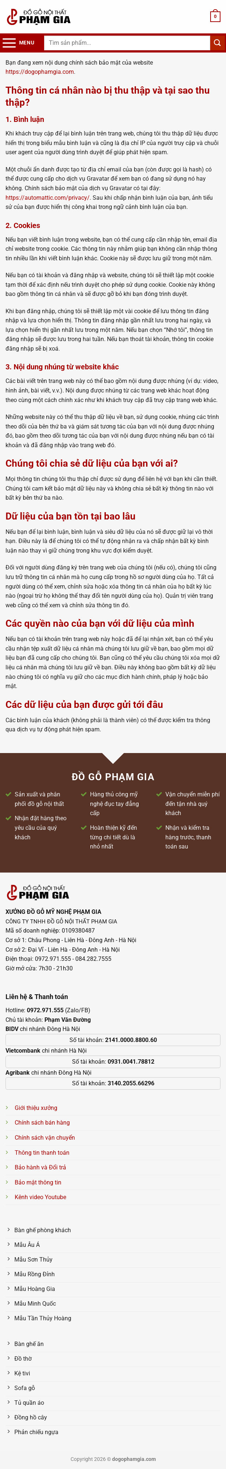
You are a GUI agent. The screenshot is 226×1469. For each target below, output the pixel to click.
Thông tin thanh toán (42, 1152)
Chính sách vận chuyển (45, 1137)
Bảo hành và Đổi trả (40, 1167)
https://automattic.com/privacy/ (48, 197)
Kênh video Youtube (40, 1197)
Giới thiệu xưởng (36, 1107)
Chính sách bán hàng (42, 1122)
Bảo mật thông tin (38, 1182)
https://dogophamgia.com (40, 71)
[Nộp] (217, 43)
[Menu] (17, 43)
